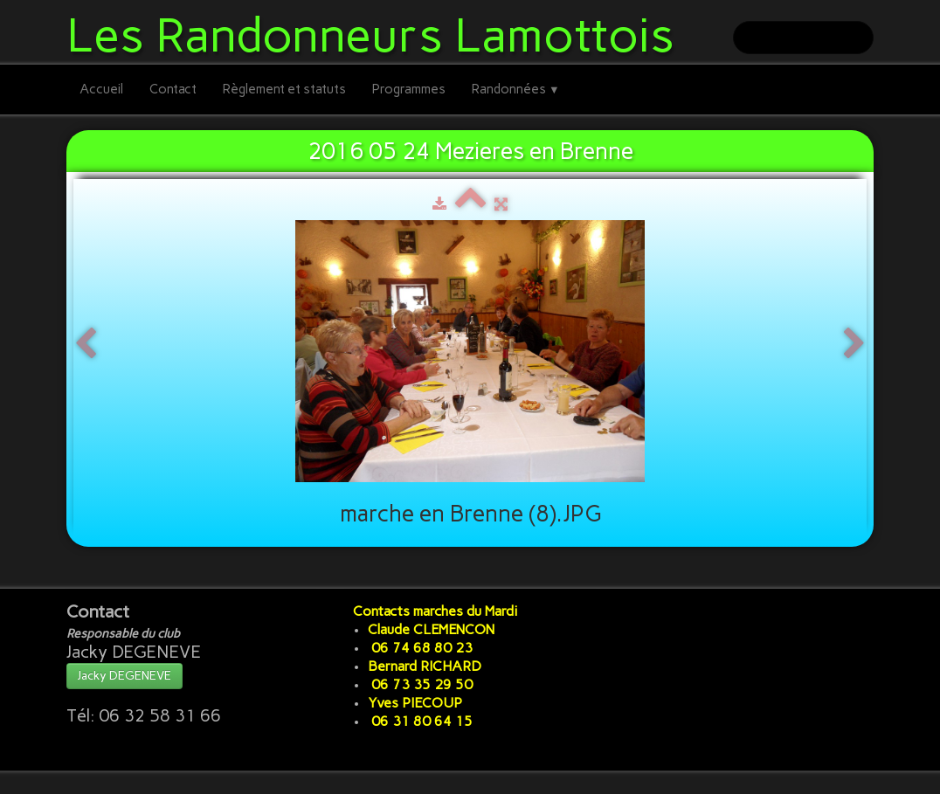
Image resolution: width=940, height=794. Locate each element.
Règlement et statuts (284, 89)
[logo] (377, 32)
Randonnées (516, 89)
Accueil (101, 89)
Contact (173, 89)
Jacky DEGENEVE (124, 675)
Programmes (409, 89)
